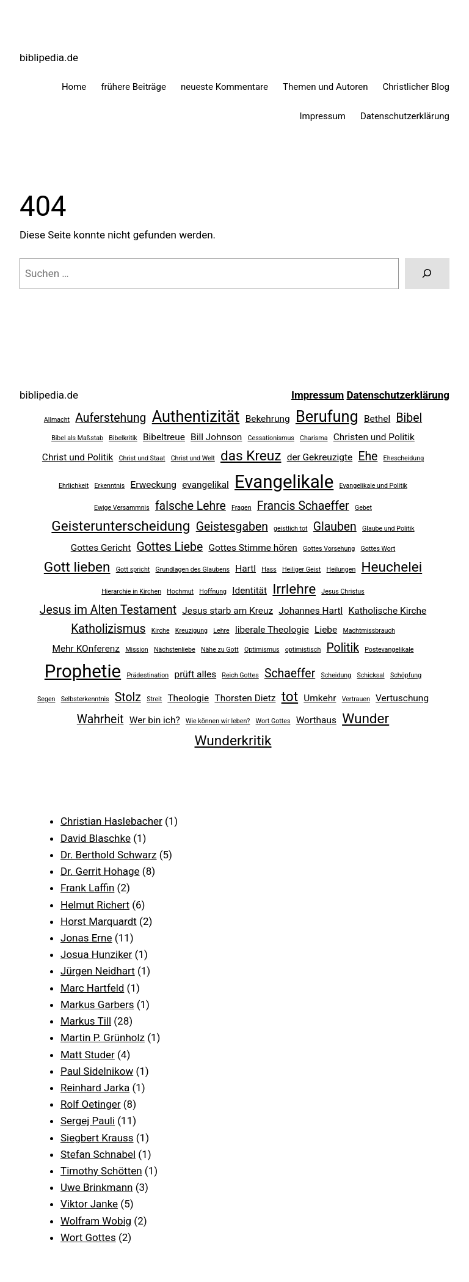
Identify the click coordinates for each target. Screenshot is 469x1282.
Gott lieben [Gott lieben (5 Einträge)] (77, 567)
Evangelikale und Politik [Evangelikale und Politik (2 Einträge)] (373, 486)
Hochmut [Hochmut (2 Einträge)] (180, 591)
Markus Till (85, 1021)
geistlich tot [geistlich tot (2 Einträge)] (290, 528)
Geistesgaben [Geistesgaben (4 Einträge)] (232, 527)
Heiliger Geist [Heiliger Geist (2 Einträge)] (301, 569)
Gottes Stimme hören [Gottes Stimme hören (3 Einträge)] (252, 547)
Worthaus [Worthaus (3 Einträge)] (316, 720)
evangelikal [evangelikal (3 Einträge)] (205, 484)
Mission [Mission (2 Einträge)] (136, 650)
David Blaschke (95, 838)
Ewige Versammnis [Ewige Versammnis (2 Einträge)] (122, 508)
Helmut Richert (94, 905)
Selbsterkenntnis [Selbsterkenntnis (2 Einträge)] (85, 699)
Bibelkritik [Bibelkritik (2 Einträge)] (123, 438)
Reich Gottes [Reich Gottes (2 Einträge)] (240, 675)
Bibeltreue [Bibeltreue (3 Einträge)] (164, 437)
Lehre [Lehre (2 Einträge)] (221, 631)
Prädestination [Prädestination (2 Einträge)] (147, 675)
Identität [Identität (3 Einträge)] (249, 590)
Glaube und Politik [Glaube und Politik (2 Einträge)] (388, 528)
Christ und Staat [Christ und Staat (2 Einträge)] (142, 458)
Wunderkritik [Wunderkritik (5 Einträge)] (233, 740)
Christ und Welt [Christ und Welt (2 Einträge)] (193, 458)
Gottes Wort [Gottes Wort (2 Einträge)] (377, 549)
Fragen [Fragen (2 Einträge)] (241, 508)
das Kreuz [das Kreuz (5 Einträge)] (251, 456)
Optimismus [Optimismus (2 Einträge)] (262, 650)
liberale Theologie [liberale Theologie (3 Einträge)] (272, 629)
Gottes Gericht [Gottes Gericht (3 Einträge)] (101, 547)
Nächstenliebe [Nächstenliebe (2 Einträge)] (174, 650)
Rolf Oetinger (90, 1104)
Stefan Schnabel (98, 1154)
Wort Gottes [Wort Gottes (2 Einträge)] (273, 721)
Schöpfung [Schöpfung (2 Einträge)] (405, 675)
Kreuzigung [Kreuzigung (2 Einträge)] (191, 631)
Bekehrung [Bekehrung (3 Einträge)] (267, 418)
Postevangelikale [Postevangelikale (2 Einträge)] (389, 650)
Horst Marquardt (98, 921)
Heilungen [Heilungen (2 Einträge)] (341, 569)
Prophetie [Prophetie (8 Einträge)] (83, 671)
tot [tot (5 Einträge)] (290, 696)
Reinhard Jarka (94, 1087)
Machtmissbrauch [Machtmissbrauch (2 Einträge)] (368, 631)
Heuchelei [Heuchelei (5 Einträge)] (391, 567)
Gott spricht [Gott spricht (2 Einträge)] (133, 569)
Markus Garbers (97, 1004)
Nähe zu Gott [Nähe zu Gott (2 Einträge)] (220, 650)
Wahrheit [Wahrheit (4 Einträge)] (100, 719)
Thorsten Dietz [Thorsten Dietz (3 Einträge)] (244, 698)
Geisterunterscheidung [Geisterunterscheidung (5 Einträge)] (120, 526)
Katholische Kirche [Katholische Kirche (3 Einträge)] (388, 610)
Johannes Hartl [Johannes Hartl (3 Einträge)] (310, 610)
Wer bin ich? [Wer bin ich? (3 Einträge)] (154, 720)
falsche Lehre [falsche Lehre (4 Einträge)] (190, 506)
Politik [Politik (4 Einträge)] (342, 648)
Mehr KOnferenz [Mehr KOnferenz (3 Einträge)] (86, 648)
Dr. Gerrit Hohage (100, 871)
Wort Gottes (88, 1237)
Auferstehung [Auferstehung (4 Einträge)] (110, 418)
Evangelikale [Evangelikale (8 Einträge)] (283, 481)
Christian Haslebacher (111, 821)
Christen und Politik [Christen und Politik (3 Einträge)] (374, 437)
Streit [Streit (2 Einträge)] (154, 699)
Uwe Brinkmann (96, 1187)
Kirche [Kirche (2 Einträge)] (160, 631)
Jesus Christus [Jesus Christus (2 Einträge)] (342, 591)
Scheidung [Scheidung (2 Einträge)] (336, 675)
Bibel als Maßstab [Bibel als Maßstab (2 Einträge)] (77, 438)
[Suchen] (427, 273)
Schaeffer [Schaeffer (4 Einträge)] (289, 673)
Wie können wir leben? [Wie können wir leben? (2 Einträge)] (218, 721)
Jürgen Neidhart (97, 971)
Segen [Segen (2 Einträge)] (46, 699)
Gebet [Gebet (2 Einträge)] (363, 508)
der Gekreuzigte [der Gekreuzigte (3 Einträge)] (319, 457)
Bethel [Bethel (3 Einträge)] (377, 418)
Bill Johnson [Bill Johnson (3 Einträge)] (216, 437)
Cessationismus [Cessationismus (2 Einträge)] (271, 438)
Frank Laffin (87, 888)
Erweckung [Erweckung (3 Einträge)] (153, 484)
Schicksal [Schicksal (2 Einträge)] (370, 675)
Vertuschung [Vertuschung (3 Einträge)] (402, 698)
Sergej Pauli (87, 1120)
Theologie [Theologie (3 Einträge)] (188, 698)
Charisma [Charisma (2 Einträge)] (313, 438)
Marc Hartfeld (92, 988)
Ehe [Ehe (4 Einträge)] (367, 456)
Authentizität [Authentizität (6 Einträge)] (196, 416)
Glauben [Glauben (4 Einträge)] (335, 527)
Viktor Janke (89, 1204)
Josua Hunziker (96, 954)
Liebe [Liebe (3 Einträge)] (325, 629)
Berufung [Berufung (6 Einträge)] (327, 416)
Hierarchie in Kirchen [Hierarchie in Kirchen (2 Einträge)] (131, 591)
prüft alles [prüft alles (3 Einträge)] (195, 674)
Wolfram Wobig (95, 1221)
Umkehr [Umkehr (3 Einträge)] (320, 698)
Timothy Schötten (101, 1171)
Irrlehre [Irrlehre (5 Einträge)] (294, 589)
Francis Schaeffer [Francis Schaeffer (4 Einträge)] (303, 506)
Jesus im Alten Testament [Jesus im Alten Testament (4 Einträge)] (108, 610)
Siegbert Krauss (97, 1138)
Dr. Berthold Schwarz (108, 855)
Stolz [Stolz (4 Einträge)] (128, 697)
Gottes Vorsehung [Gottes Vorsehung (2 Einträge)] (329, 549)
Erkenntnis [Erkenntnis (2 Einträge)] (109, 486)
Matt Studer (87, 1054)
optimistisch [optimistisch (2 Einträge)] (303, 650)
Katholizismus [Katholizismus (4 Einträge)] (108, 629)
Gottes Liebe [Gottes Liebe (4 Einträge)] (170, 547)
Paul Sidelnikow (96, 1071)
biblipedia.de (49, 57)
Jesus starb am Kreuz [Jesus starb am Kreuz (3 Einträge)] (227, 610)
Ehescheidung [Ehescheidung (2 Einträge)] (404, 458)
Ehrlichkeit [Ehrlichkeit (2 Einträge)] (74, 486)
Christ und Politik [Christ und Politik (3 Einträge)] (77, 457)
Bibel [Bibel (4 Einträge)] (409, 418)
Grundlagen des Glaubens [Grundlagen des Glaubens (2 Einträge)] (193, 569)
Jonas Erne (86, 938)
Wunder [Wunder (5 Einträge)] (365, 718)
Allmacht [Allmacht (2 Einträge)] (57, 420)
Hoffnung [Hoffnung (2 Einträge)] (213, 591)
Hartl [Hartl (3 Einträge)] (245, 568)
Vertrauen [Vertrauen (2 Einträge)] (356, 699)
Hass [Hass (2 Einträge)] (268, 569)
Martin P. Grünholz (102, 1037)
